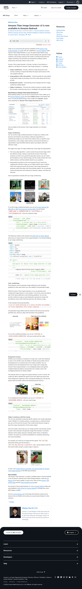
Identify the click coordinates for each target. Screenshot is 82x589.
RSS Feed (59, 65)
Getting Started (60, 30)
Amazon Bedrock (41, 50)
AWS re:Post (59, 40)
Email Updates (61, 67)
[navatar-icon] (77, 2)
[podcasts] (72, 577)
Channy (12, 501)
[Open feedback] (80, 294)
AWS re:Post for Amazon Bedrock (27, 488)
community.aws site (18, 494)
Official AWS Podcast (62, 36)
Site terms (12, 581)
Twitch (59, 63)
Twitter (59, 57)
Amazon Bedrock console (17, 96)
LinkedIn (59, 61)
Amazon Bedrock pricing (27, 482)
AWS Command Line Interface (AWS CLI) (27, 209)
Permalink (21, 34)
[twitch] (67, 577)
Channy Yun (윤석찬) (15, 30)
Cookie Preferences (22, 581)
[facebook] (58, 577)
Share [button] (28, 34)
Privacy (5, 581)
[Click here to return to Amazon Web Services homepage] (6, 8)
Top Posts (59, 34)
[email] (75, 577)
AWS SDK (11, 209)
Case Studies (59, 38)
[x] (55, 577)
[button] (79, 2)
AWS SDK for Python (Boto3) (41, 236)
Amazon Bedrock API (42, 207)
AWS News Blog (12, 22)
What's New (59, 32)
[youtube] (69, 577)
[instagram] (64, 577)
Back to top (41, 572)
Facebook (59, 59)
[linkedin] (61, 577)
